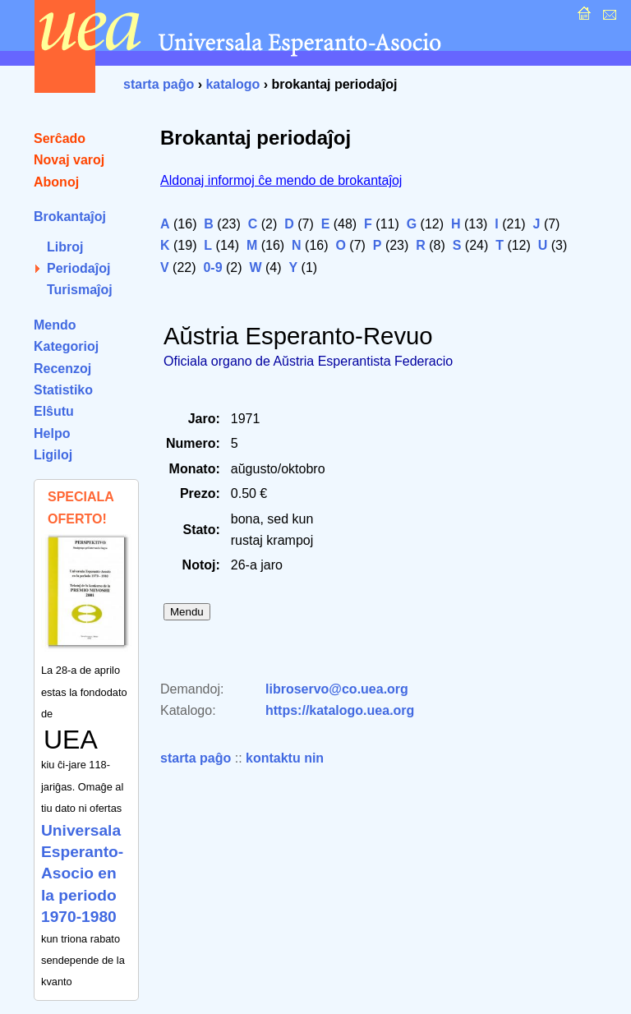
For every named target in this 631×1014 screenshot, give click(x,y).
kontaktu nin (285, 758)
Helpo (52, 433)
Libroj (65, 247)
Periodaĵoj (78, 268)
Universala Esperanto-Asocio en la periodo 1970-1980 (82, 874)
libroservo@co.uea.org (336, 689)
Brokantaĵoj (70, 217)
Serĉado (59, 138)
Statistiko (63, 390)
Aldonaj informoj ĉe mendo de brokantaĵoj (281, 180)
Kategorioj (66, 346)
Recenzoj (62, 369)
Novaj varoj (69, 160)
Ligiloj (53, 455)
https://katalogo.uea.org (339, 710)
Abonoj (56, 182)
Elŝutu (54, 411)
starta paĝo (158, 84)
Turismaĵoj (80, 290)
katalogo (232, 84)
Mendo (55, 325)
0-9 (212, 267)
